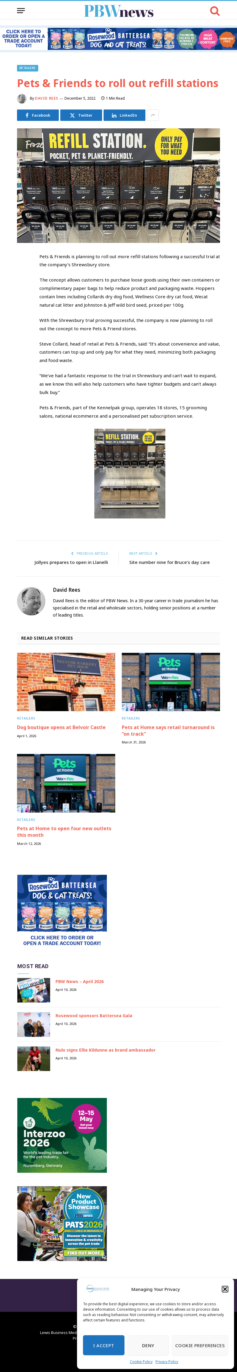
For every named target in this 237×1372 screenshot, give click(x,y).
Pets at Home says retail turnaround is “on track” (168, 730)
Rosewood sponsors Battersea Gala (94, 1015)
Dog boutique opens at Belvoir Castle (61, 727)
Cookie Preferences (200, 1345)
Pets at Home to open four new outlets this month (64, 831)
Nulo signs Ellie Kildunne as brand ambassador (106, 1050)
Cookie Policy (141, 1361)
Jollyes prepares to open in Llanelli (71, 562)
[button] (225, 1289)
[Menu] (21, 10)
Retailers (27, 68)
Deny (148, 1345)
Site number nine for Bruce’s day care (169, 562)
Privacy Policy (167, 1361)
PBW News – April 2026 (80, 981)
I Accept (103, 1345)
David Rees (46, 98)
